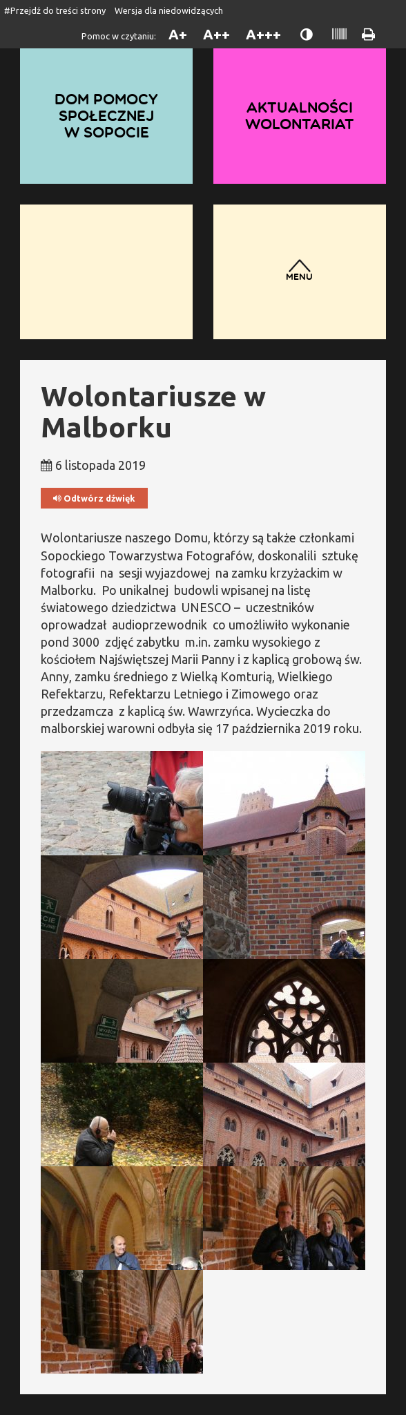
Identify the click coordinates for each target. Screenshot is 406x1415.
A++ (216, 34)
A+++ (263, 34)
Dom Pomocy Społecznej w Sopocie (106, 115)
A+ (177, 34)
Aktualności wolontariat (299, 116)
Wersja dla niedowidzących (169, 10)
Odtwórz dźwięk (94, 498)
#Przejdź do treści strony (55, 10)
